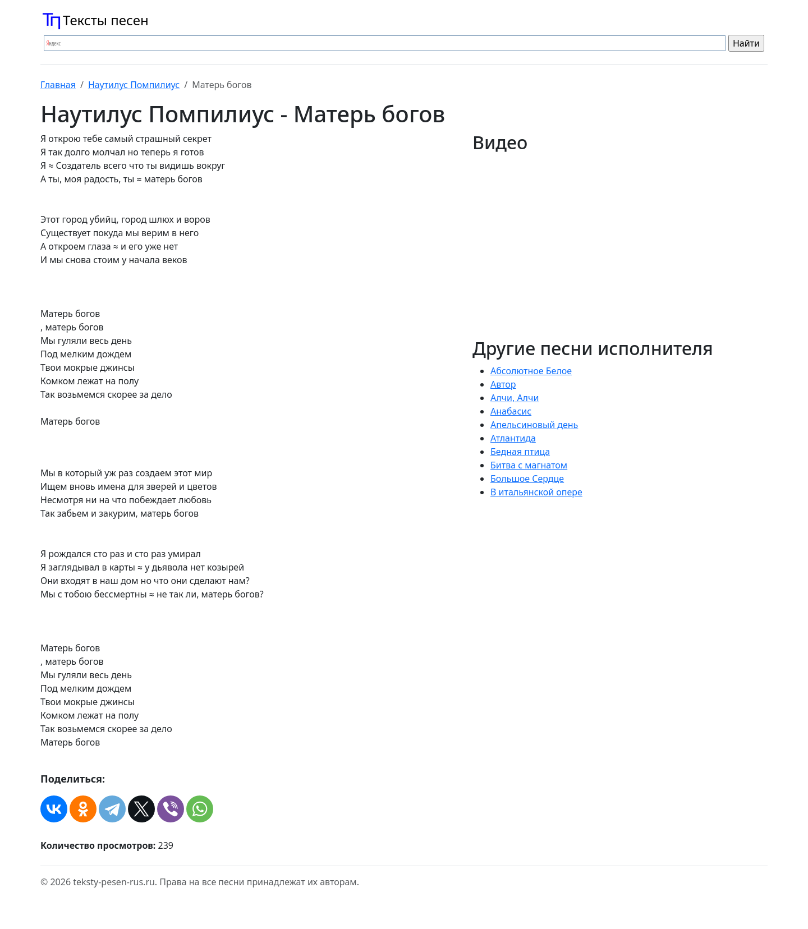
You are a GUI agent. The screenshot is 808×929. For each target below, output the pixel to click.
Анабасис (510, 411)
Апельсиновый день (534, 424)
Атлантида (513, 438)
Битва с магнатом (528, 465)
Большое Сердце (527, 478)
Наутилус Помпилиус (134, 85)
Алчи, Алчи (514, 398)
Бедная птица (520, 451)
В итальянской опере (536, 492)
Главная (58, 85)
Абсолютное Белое (531, 371)
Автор (503, 384)
